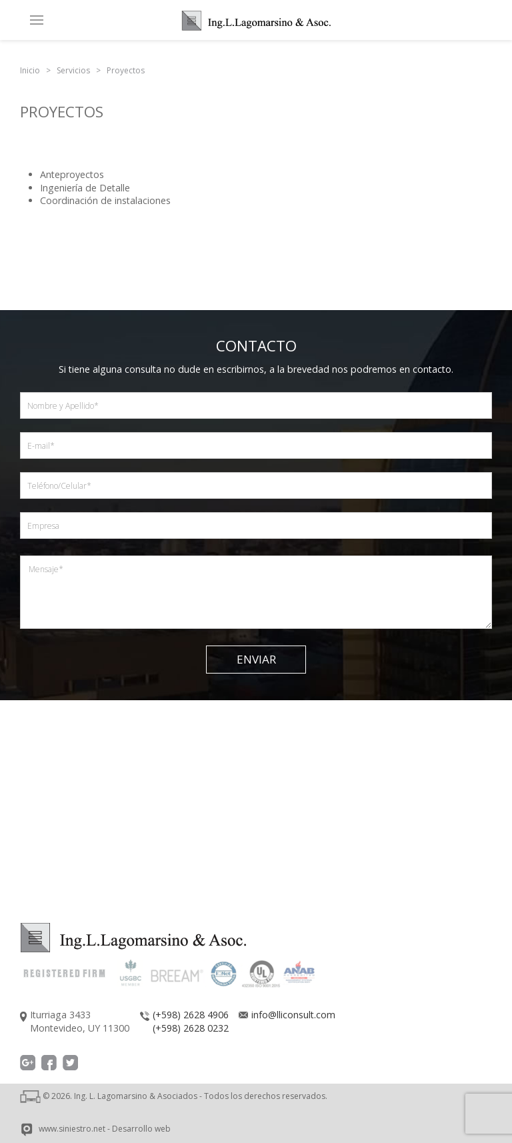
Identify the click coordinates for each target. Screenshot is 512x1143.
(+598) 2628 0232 (191, 1028)
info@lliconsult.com (293, 1014)
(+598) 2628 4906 (191, 1014)
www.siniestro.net (72, 1128)
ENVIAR (256, 659)
